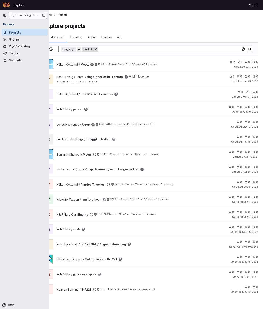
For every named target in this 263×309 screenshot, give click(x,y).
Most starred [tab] (66, 37)
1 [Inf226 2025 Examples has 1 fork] (247, 92)
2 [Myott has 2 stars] (232, 62)
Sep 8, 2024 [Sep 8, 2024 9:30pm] (250, 186)
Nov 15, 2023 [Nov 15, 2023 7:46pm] (250, 141)
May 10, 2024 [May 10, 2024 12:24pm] (250, 291)
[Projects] (25, 32)
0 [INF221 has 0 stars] (247, 287)
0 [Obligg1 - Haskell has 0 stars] (239, 137)
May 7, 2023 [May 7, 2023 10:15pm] (250, 216)
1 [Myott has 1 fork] (239, 62)
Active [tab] (102, 37)
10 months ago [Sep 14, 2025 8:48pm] (249, 246)
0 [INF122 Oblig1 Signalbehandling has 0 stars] (239, 242)
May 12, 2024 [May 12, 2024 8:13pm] (250, 126)
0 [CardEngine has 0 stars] (231, 212)
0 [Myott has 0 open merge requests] (247, 62)
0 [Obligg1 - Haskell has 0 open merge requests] (255, 137)
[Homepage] (6, 5)
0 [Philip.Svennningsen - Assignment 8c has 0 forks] (239, 167)
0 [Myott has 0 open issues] (255, 152)
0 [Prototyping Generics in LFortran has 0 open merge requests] (247, 76)
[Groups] (25, 39)
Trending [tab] (87, 37)
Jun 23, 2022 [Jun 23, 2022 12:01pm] (250, 81)
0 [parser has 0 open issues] (255, 107)
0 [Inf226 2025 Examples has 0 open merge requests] (255, 92)
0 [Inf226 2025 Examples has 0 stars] (240, 92)
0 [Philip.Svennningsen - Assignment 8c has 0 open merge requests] (247, 167)
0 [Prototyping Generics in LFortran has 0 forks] (239, 76)
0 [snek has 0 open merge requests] (247, 227)
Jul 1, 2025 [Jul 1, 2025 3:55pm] (252, 66)
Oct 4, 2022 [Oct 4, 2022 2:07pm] (251, 276)
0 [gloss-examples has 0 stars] (231, 272)
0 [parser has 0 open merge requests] (247, 107)
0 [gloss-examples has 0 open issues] (255, 272)
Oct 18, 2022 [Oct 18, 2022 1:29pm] (250, 111)
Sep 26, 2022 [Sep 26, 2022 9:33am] (250, 231)
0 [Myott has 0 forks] (239, 152)
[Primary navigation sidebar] (5, 15)
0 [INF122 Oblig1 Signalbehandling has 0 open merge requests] (255, 242)
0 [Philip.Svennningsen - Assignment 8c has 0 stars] (231, 167)
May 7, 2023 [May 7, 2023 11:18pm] (250, 201)
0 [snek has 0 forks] (239, 227)
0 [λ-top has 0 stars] (239, 122)
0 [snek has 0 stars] (231, 227)
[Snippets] (25, 60)
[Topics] (25, 53)
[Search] (175, 49)
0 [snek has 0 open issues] (255, 227)
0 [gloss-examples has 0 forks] (239, 272)
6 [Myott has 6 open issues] (255, 62)
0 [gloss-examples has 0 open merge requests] (247, 272)
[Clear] (243, 49)
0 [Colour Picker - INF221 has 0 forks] (247, 257)
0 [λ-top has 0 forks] (247, 122)
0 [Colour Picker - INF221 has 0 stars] (239, 257)
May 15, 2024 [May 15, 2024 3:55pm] (250, 261)
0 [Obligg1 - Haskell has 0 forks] (247, 137)
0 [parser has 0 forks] (239, 107)
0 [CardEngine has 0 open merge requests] (247, 212)
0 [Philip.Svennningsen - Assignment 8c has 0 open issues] (255, 167)
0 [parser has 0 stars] (231, 107)
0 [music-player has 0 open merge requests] (247, 197)
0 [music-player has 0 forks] (239, 197)
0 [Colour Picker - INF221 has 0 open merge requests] (255, 257)
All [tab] (130, 37)
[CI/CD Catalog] (25, 46)
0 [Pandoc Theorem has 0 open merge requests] (255, 182)
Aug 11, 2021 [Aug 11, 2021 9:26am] (251, 156)
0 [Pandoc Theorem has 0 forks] (247, 182)
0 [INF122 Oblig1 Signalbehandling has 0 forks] (247, 242)
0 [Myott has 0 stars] (231, 152)
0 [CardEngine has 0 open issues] (255, 212)
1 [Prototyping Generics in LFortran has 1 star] (231, 76)
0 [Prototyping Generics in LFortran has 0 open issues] (255, 76)
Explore (19, 5)
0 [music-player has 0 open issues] (255, 197)
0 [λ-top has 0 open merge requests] (255, 122)
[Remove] (106, 49)
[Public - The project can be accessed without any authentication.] (103, 64)
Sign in (253, 5)
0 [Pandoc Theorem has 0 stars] (239, 182)
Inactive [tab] (117, 37)
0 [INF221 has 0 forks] (255, 287)
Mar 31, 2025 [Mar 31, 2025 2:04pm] (250, 96)
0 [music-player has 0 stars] (231, 197)
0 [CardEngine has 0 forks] (239, 212)
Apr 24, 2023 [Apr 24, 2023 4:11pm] (250, 171)
